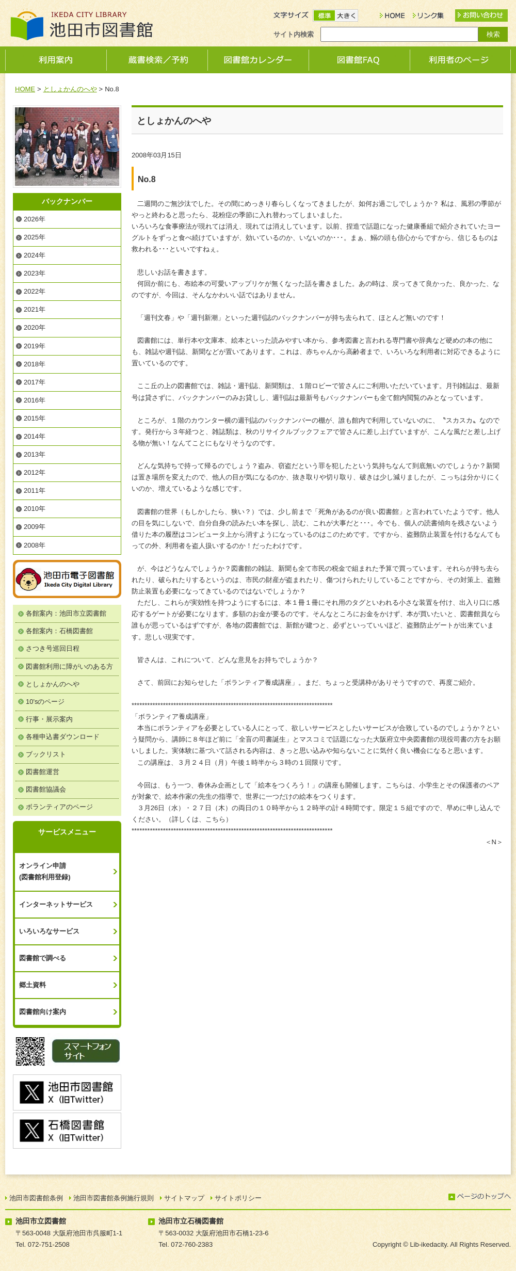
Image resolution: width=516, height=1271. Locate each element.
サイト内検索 (293, 34)
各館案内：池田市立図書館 (66, 613)
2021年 (34, 309)
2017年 (34, 382)
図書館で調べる (42, 958)
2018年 (34, 364)
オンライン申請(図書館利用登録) (45, 871)
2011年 (34, 490)
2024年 (34, 255)
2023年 (34, 273)
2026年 (34, 219)
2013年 (34, 454)
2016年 (34, 400)
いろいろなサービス (49, 931)
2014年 (34, 436)
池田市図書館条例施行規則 (113, 1198)
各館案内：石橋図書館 (59, 631)
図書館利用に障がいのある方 (69, 666)
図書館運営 (42, 772)
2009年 (34, 526)
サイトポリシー (238, 1198)
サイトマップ (184, 1198)
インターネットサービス (56, 904)
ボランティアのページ (59, 807)
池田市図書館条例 (36, 1198)
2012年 (34, 472)
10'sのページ (45, 701)
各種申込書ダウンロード (63, 737)
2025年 (34, 237)
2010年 (34, 508)
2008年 (34, 545)
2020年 (34, 327)
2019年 (34, 346)
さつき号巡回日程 (52, 648)
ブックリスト (46, 754)
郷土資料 (32, 985)
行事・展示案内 (49, 719)
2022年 (34, 291)
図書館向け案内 (42, 1012)
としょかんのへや (70, 89)
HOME (25, 89)
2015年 (34, 418)
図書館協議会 (46, 789)
